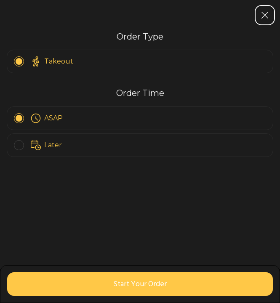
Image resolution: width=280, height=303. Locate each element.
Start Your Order (140, 284)
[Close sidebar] (264, 15)
